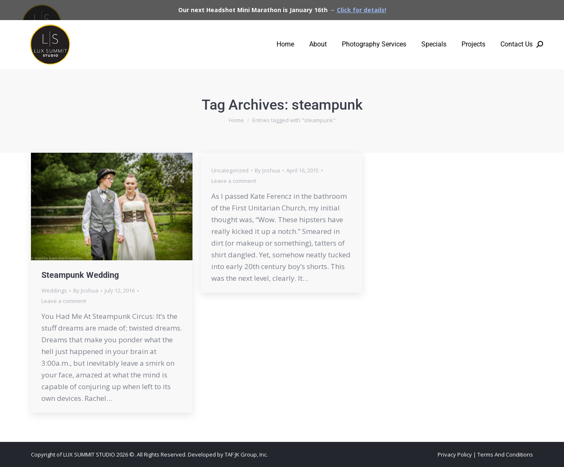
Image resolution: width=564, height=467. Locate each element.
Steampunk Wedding (80, 275)
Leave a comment (63, 301)
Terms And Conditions (505, 454)
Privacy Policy (455, 454)
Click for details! (361, 10)
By (85, 290)
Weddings (54, 290)
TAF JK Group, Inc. (246, 454)
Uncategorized (230, 170)
